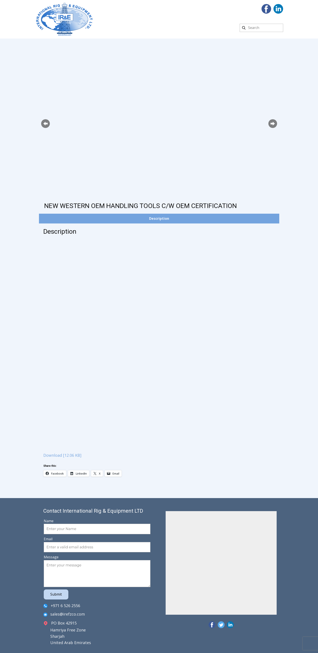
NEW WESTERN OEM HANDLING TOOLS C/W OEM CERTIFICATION (140, 206)
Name (49, 521)
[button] (45, 123)
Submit (56, 594)
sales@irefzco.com (64, 614)
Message (51, 557)
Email (48, 539)
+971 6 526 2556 (61, 606)
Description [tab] (159, 218)
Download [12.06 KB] (62, 455)
